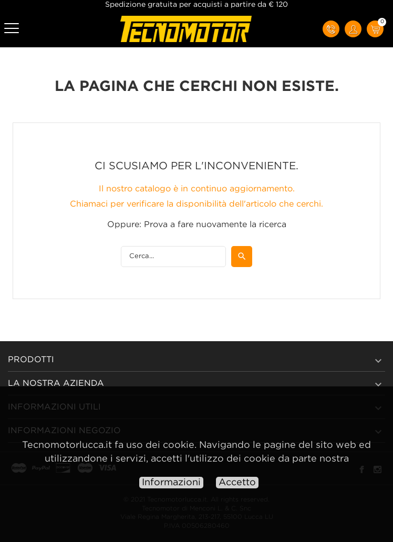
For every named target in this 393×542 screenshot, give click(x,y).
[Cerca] (173, 256)
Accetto (237, 482)
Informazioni (171, 482)
